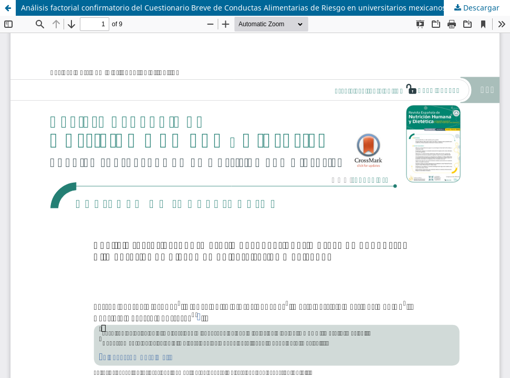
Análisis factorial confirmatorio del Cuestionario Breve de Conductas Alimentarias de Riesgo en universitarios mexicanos (233, 8)
